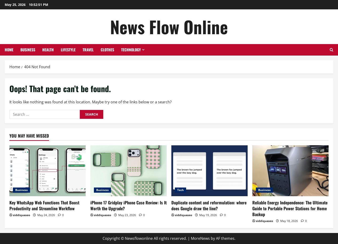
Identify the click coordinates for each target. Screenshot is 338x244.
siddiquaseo (21, 215)
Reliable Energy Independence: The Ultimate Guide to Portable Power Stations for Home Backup (289, 208)
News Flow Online (169, 26)
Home (9, 50)
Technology (131, 50)
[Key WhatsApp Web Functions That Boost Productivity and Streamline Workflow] (47, 170)
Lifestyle (68, 50)
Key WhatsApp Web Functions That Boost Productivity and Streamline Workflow (44, 205)
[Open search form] (331, 49)
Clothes (107, 50)
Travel (88, 50)
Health (48, 50)
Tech (180, 190)
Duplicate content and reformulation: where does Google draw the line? (208, 205)
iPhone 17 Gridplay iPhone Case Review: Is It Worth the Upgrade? (128, 205)
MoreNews (200, 238)
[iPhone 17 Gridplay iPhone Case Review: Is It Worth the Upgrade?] (128, 170)
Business (27, 50)
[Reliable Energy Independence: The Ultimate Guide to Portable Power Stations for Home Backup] (290, 170)
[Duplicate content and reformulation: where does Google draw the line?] (209, 170)
